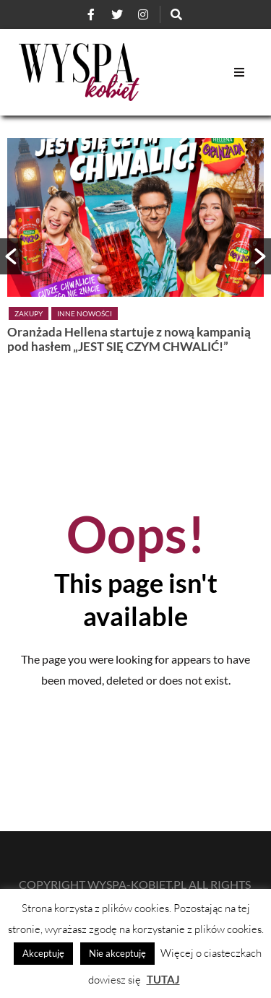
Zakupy (28, 313)
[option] (135, 249)
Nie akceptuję (117, 953)
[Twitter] (117, 14)
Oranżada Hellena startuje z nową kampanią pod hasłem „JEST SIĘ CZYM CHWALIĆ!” (129, 339)
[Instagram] (143, 14)
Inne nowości (84, 313)
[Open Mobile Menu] (239, 72)
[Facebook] (91, 14)
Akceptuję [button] (43, 953)
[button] (11, 256)
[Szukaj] (176, 14)
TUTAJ (163, 979)
